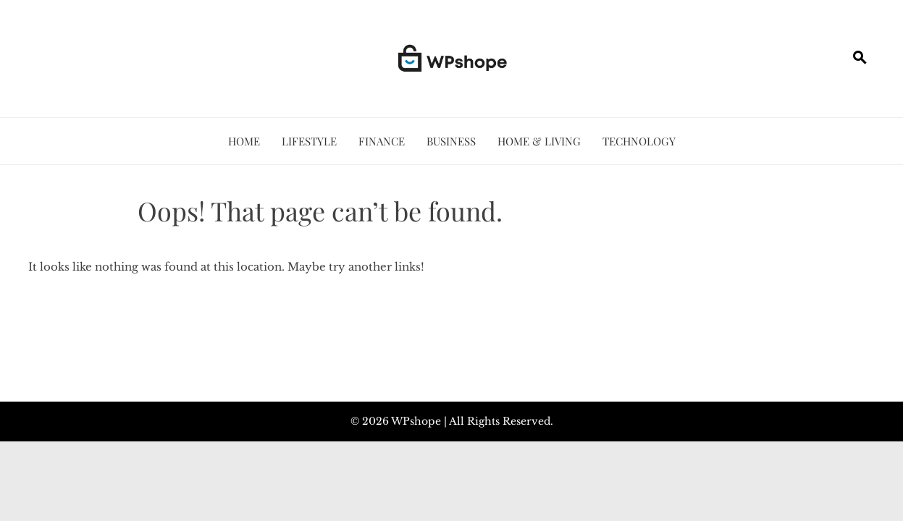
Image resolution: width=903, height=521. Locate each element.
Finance (381, 141)
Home (244, 141)
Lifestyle (309, 141)
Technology (639, 141)
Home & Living (539, 141)
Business (451, 141)
